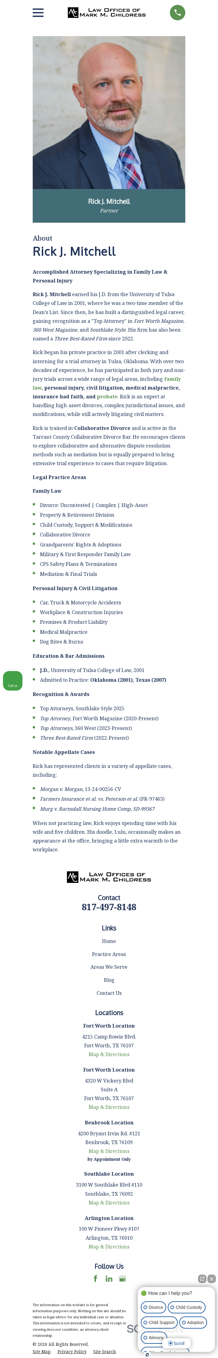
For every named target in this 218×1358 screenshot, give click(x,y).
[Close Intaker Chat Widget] (211, 1279)
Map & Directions (109, 1054)
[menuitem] (42, 1351)
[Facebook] (95, 1278)
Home (109, 941)
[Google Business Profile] (122, 1278)
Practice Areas (109, 954)
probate (107, 396)
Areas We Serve (109, 967)
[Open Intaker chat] (147, 1354)
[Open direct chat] (202, 1279)
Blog (109, 980)
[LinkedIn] (109, 1278)
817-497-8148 (109, 907)
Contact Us (109, 993)
